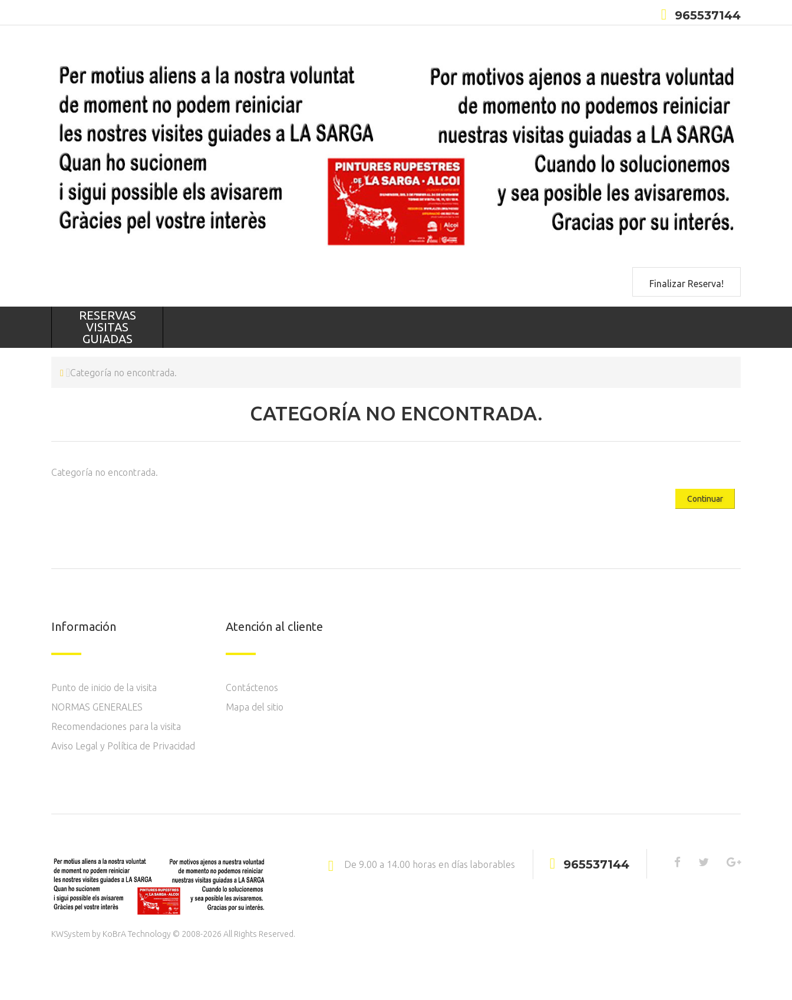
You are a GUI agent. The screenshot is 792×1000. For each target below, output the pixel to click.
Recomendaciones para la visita (116, 726)
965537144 (708, 15)
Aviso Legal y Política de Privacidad (123, 746)
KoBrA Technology (137, 934)
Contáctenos (252, 687)
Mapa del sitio (254, 707)
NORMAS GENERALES (97, 707)
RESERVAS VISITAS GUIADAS (107, 327)
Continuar (705, 499)
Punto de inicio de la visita (104, 687)
